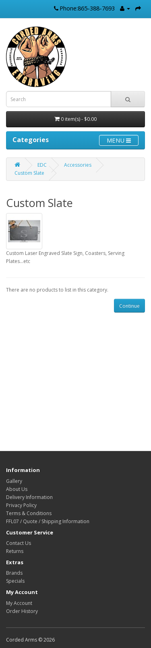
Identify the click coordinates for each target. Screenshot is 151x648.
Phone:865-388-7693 (87, 8)
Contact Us (18, 543)
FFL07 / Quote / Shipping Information (47, 521)
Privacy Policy (21, 505)
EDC (42, 164)
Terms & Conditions (29, 513)
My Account (19, 603)
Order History (22, 611)
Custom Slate (29, 173)
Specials (15, 581)
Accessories (77, 164)
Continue (129, 305)
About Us (16, 489)
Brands (14, 572)
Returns (14, 551)
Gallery (14, 481)
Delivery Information (29, 497)
